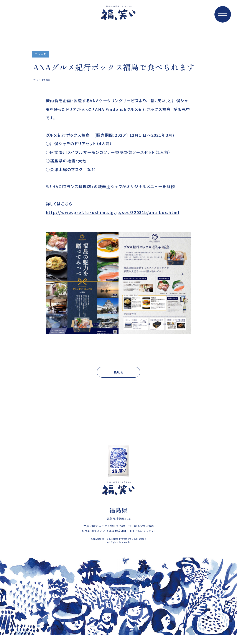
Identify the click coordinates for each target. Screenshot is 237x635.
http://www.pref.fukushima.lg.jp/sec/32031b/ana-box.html (112, 212)
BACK (118, 372)
